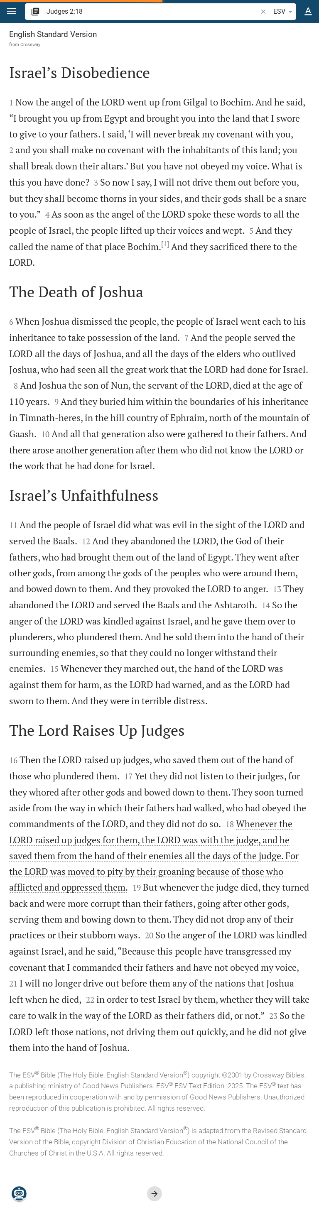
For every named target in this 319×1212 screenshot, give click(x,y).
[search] (153, 11)
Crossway (30, 44)
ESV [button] (284, 12)
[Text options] (308, 11)
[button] (11, 11)
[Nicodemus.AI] (19, 1193)
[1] (165, 243)
